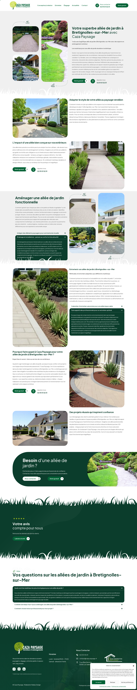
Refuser (112, 682)
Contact (85, 5)
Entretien (58, 5)
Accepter (99, 682)
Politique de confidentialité (118, 686)
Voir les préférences (127, 682)
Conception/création (44, 5)
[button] (133, 666)
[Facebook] (14, 669)
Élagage (67, 5)
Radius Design (36, 685)
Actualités (75, 5)
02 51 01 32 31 (102, 87)
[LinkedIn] (24, 669)
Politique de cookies (105, 686)
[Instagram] (19, 669)
